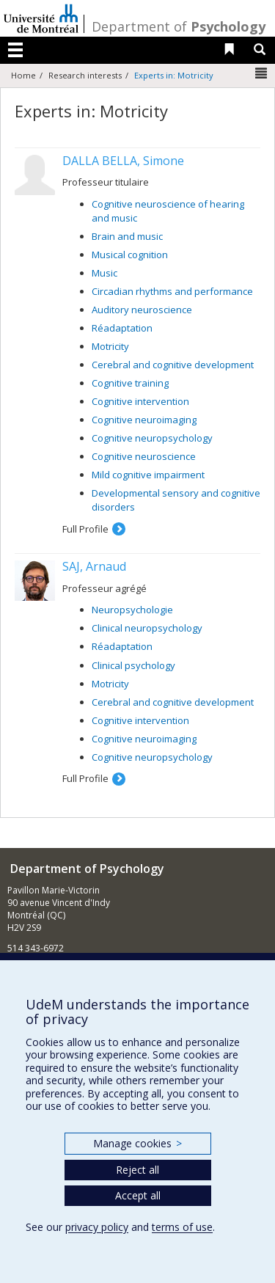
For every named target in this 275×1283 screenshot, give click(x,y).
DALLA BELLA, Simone (123, 161)
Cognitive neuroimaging (144, 419)
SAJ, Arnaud (94, 566)
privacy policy (96, 1227)
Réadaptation (122, 328)
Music (104, 272)
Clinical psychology (133, 665)
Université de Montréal (41, 18)
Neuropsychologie (132, 609)
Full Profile (85, 529)
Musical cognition (130, 254)
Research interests (85, 75)
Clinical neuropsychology (147, 628)
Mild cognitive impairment (148, 474)
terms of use (182, 1227)
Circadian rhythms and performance (172, 291)
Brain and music (127, 236)
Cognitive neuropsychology (152, 438)
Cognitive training (130, 383)
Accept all (138, 1195)
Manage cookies (137, 1143)
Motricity (110, 346)
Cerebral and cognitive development (173, 364)
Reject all (137, 1170)
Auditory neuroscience (142, 309)
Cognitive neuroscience (144, 456)
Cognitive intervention (140, 401)
